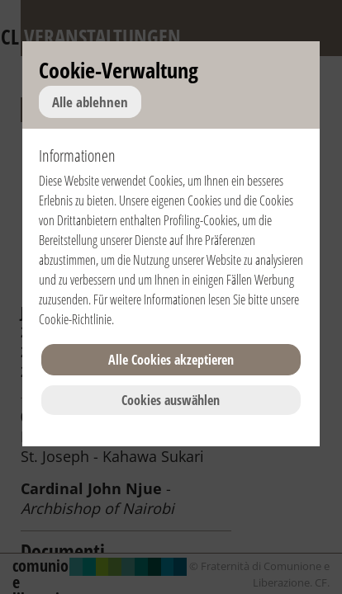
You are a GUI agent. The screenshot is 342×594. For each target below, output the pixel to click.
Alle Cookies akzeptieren (171, 360)
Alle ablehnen (90, 101)
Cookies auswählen (170, 400)
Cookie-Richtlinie (75, 319)
